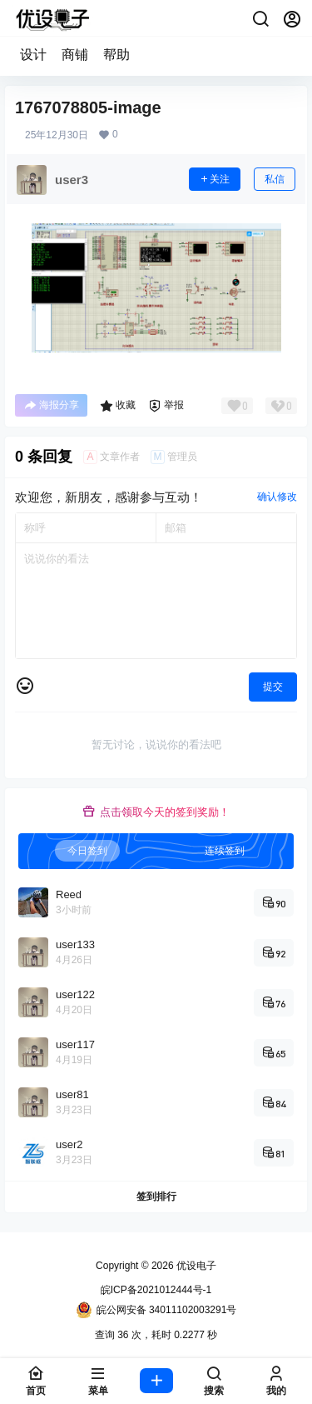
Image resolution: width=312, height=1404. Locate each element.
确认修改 (277, 496)
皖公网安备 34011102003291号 (156, 1310)
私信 (275, 179)
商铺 (75, 54)
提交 (273, 686)
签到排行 (156, 1196)
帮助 (116, 54)
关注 (215, 179)
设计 (33, 54)
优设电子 (195, 1266)
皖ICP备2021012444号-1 (156, 1290)
